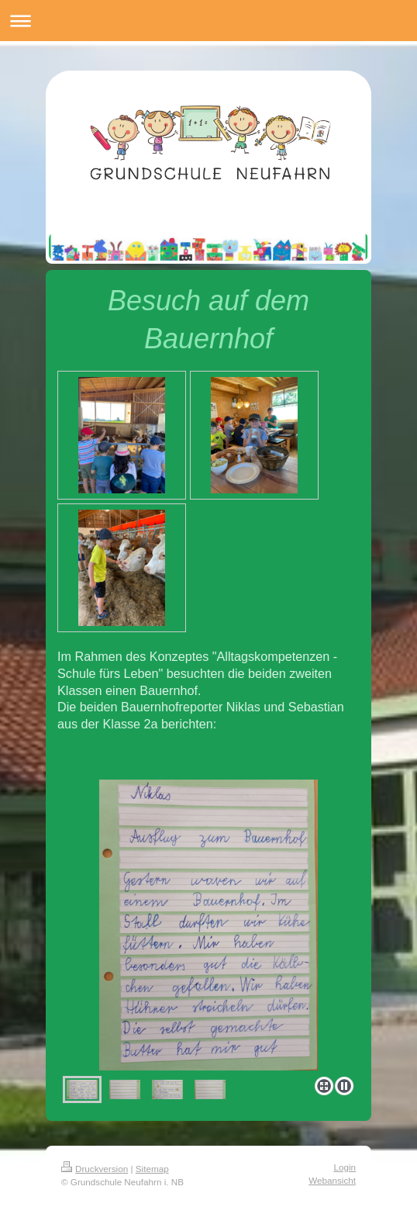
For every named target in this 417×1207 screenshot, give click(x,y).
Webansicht (332, 1180)
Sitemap (152, 1169)
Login (344, 1167)
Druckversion (94, 1169)
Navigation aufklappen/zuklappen (208, 20)
